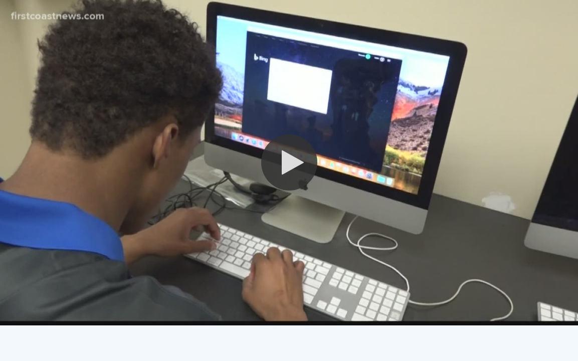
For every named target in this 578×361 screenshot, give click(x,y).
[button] (289, 162)
